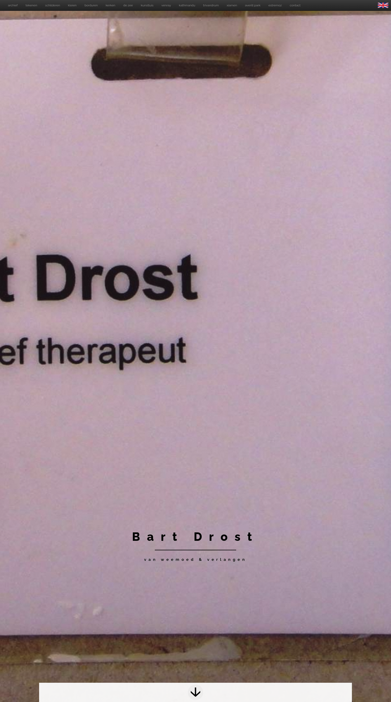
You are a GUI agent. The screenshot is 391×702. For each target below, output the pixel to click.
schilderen (52, 5)
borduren (91, 5)
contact (295, 5)
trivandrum (211, 5)
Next (195, 692)
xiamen (232, 5)
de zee (128, 5)
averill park (252, 5)
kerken (110, 5)
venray (166, 5)
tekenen (31, 5)
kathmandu (187, 5)
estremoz (275, 5)
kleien (72, 5)
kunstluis (147, 5)
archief (13, 5)
